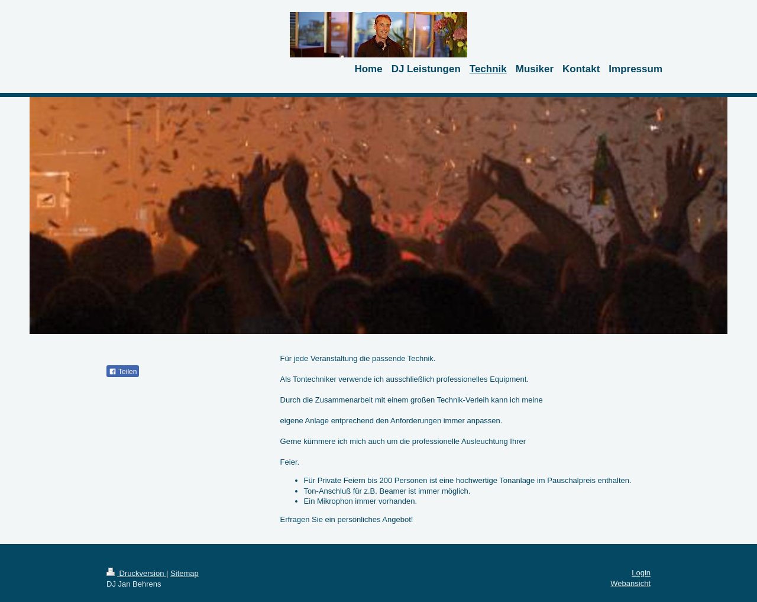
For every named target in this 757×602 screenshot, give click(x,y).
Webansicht (630, 583)
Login (641, 572)
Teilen (123, 372)
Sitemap (184, 573)
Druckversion (136, 573)
